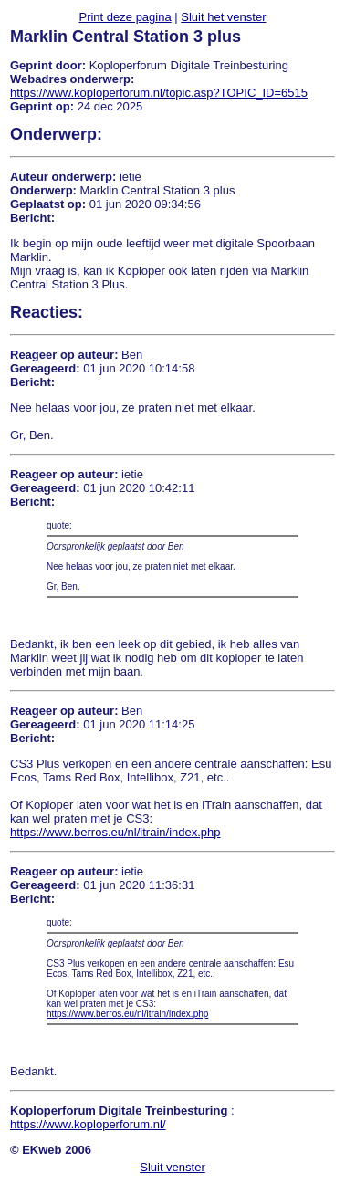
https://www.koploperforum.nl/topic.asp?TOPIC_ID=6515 (159, 93)
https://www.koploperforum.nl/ (88, 1124)
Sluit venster (172, 1167)
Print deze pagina (124, 17)
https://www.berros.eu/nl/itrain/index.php (115, 832)
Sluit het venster (223, 17)
